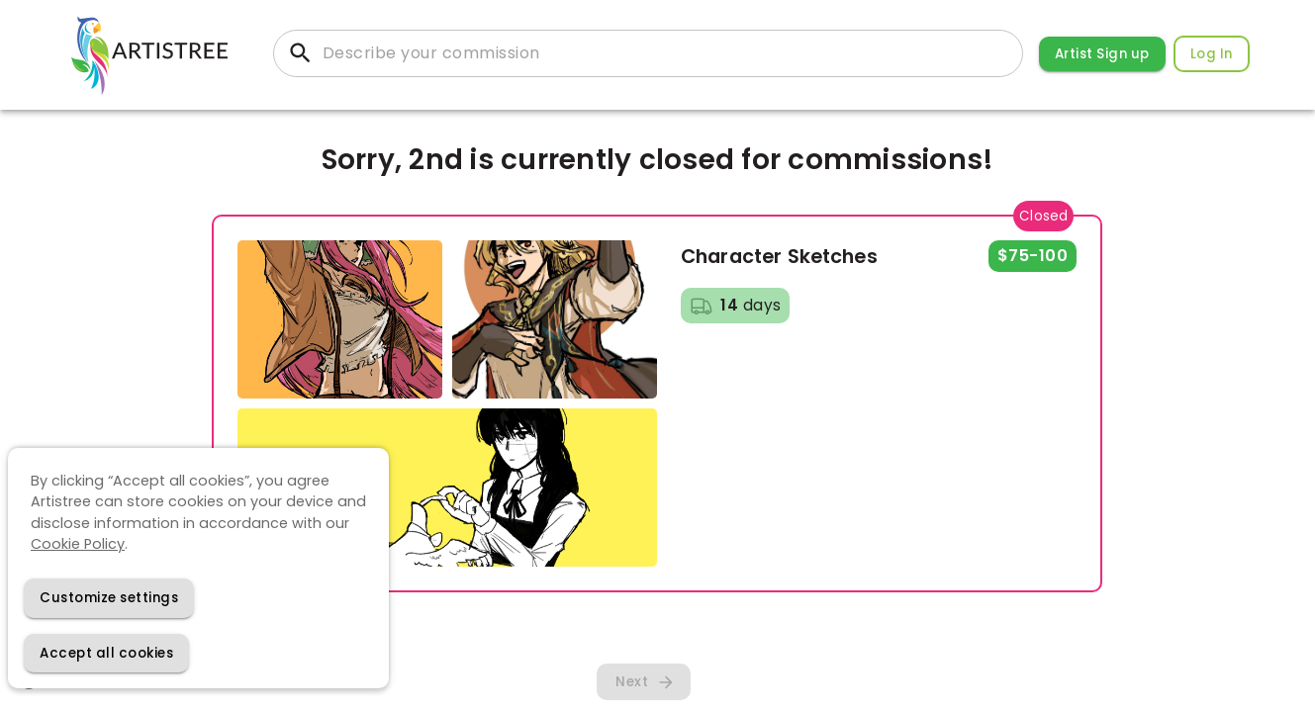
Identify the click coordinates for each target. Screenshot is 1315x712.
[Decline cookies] (109, 597)
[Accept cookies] (106, 653)
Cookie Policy (78, 544)
